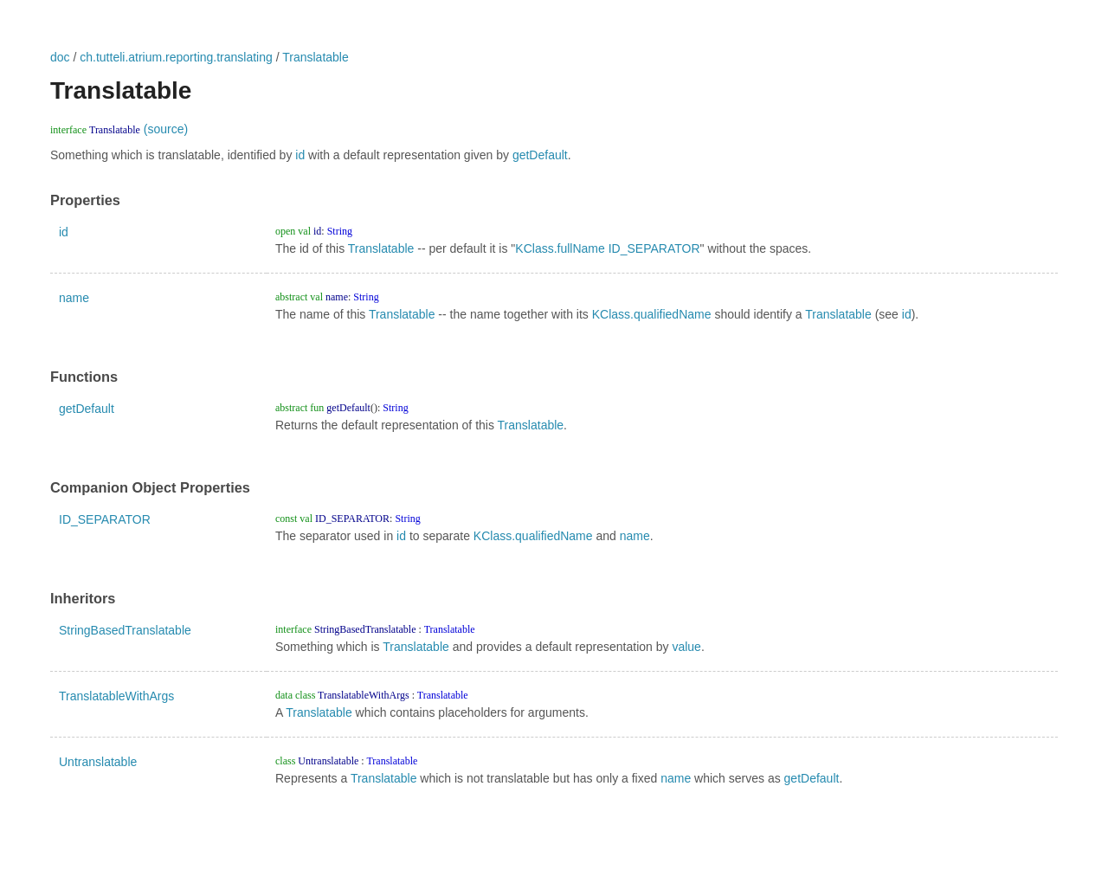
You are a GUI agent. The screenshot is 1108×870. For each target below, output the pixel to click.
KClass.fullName (559, 248)
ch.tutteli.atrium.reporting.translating (176, 57)
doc (60, 57)
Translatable (315, 57)
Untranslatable (98, 762)
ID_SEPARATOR (654, 248)
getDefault (540, 155)
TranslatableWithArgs (116, 696)
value (686, 647)
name (74, 298)
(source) (166, 129)
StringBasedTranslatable (125, 630)
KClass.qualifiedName (652, 314)
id (300, 155)
